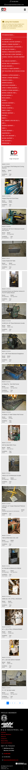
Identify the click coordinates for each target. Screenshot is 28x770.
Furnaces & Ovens (7, 80)
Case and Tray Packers (9, 49)
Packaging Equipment (8, 103)
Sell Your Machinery (6, 734)
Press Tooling (6, 105)
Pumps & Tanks (7, 110)
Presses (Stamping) (8, 108)
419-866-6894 (14, 1)
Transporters (6, 133)
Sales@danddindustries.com (14, 4)
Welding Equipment (8, 138)
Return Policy (4, 740)
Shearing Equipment (8, 125)
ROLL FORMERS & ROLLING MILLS (11, 120)
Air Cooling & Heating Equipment (12, 42)
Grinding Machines (8, 83)
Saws (4, 123)
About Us (3, 736)
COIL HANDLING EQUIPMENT (9, 61)
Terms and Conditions (6, 742)
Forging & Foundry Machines (11, 77)
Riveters (5, 115)
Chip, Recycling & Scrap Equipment (12, 54)
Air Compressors (7, 39)
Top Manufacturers (8, 35)
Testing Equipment (8, 130)
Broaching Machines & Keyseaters (12, 47)
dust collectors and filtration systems (13, 71)
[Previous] (5, 703)
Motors (5, 100)
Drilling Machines (8, 66)
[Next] (22, 703)
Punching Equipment (8, 113)
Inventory (3, 732)
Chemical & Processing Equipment (12, 52)
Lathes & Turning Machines (10, 88)
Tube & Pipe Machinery (9, 135)
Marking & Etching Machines (10, 90)
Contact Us (4, 738)
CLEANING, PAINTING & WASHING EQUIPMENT (13, 57)
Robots (4, 118)
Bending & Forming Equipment (11, 44)
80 (20, 703)
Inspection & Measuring (9, 85)
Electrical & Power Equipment (11, 68)
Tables (4, 128)
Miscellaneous (7, 98)
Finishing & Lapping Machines (11, 75)
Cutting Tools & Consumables (11, 63)
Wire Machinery (7, 140)
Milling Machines (7, 95)
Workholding (6, 143)
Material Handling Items (9, 93)
